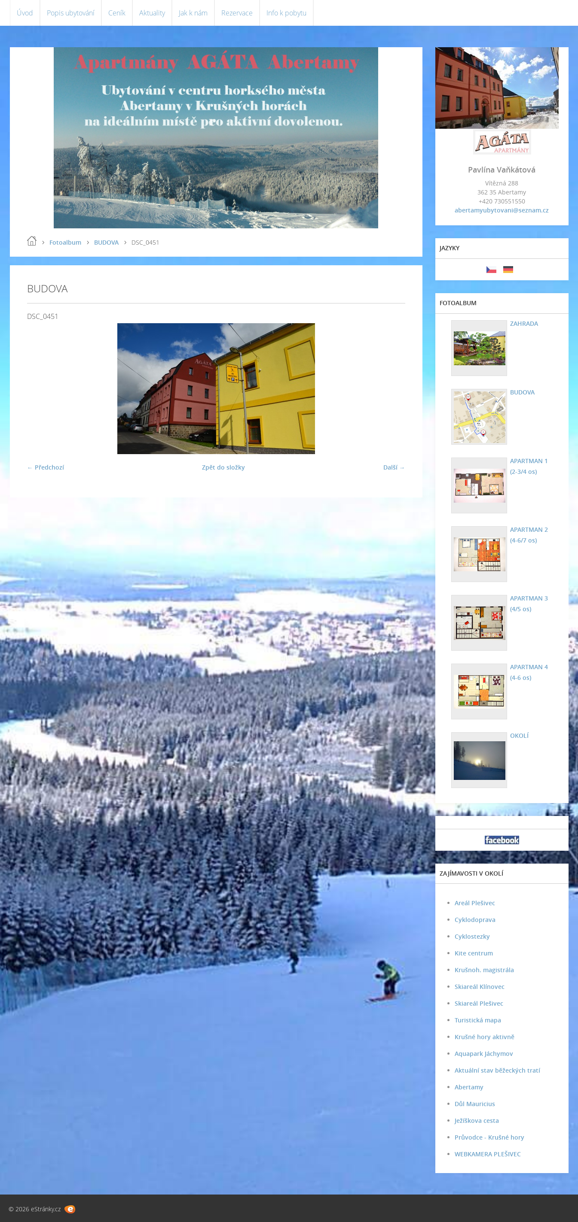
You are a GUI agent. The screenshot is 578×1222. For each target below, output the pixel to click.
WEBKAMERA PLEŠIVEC (488, 1154)
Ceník (116, 13)
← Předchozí (45, 467)
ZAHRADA (524, 323)
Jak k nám (193, 13)
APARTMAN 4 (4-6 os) (529, 672)
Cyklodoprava (475, 920)
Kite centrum (474, 953)
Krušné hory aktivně (484, 1037)
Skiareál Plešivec (479, 1003)
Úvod (25, 13)
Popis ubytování (71, 13)
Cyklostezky (472, 936)
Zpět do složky (223, 467)
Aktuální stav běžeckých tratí (497, 1070)
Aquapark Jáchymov (484, 1053)
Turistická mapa (478, 1020)
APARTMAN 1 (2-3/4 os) (529, 466)
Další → (394, 467)
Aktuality (152, 13)
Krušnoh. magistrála (484, 970)
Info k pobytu (286, 13)
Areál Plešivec (475, 903)
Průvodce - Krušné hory (489, 1137)
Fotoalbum (65, 242)
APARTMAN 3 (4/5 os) (529, 603)
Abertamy (469, 1087)
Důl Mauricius (475, 1104)
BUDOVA (106, 242)
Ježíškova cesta (477, 1120)
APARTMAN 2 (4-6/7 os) (529, 534)
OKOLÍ (519, 735)
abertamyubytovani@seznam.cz (502, 210)
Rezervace (237, 13)
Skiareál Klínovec (480, 986)
